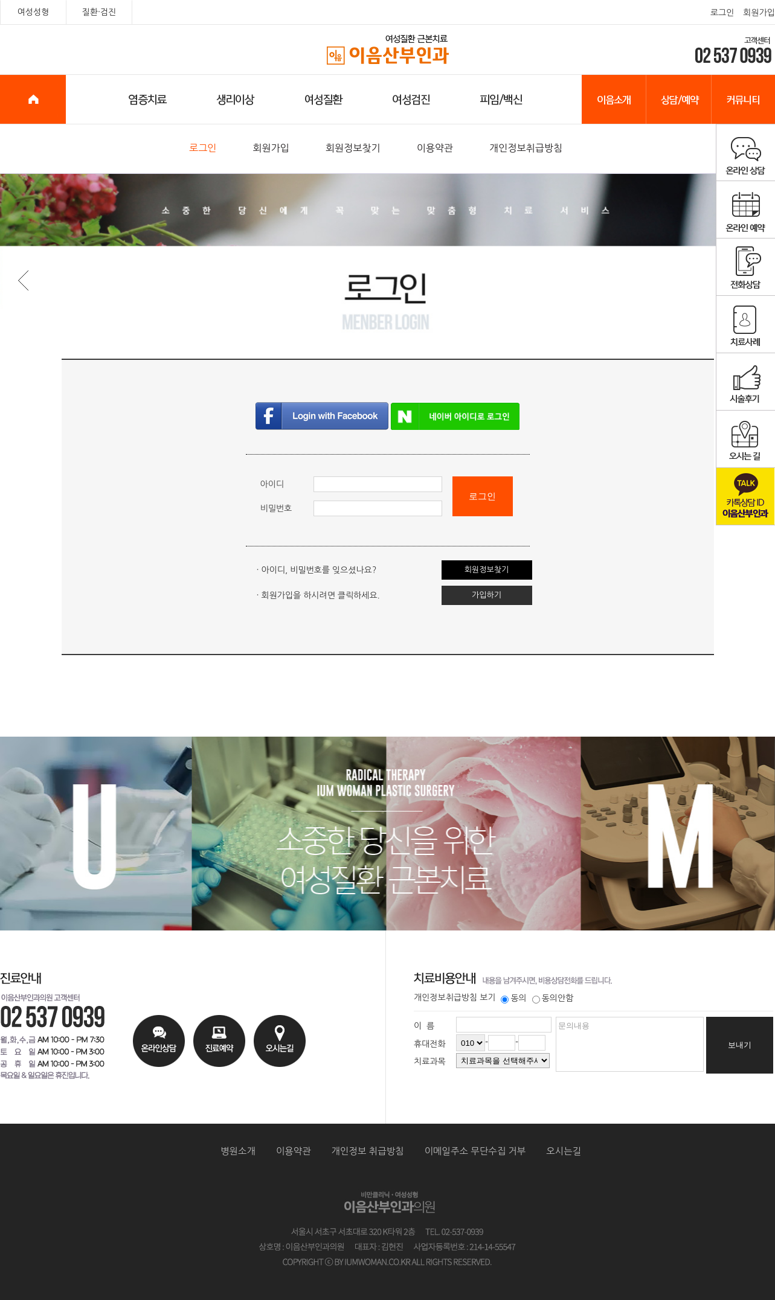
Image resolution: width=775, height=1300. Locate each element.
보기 (487, 997)
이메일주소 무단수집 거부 (475, 1151)
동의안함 (553, 998)
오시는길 (563, 1151)
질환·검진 (99, 12)
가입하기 (486, 595)
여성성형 (34, 12)
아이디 (272, 484)
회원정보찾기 (353, 148)
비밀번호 (276, 508)
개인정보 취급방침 (368, 1151)
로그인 (722, 12)
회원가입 (759, 12)
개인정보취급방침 (525, 148)
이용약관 (435, 148)
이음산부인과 (388, 50)
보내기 (739, 1044)
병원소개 (238, 1151)
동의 (513, 998)
